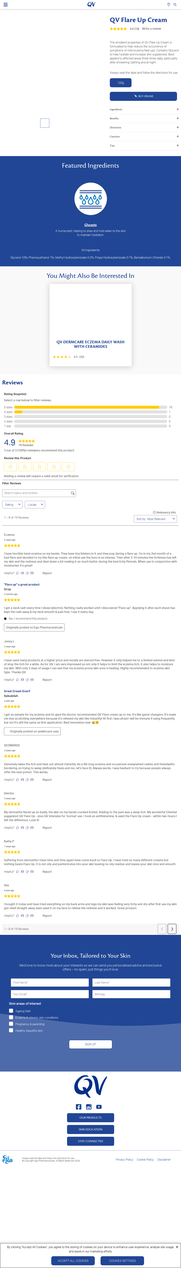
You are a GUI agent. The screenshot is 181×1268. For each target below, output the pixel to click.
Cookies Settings (122, 1262)
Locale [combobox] (36, 504)
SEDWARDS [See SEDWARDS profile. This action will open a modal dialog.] (12, 745)
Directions (144, 127)
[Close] (177, 1248)
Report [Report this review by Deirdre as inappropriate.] (47, 827)
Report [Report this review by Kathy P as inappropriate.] (47, 871)
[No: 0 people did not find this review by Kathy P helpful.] (30, 871)
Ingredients (144, 109)
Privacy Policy (124, 1159)
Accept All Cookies (73, 1262)
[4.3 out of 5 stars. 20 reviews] (68, 357)
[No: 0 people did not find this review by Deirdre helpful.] (30, 827)
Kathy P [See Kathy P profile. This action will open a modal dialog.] (9, 841)
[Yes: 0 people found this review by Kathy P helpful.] (21, 871)
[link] (26, 442)
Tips (144, 145)
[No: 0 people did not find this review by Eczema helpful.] (30, 573)
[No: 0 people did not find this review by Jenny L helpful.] (30, 680)
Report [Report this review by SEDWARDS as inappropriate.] (47, 779)
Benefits (144, 118)
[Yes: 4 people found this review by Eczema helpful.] (21, 573)
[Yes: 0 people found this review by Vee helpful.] (21, 915)
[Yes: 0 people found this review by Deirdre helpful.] (21, 827)
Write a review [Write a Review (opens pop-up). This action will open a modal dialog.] (151, 28)
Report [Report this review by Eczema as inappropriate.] (47, 573)
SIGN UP (90, 1044)
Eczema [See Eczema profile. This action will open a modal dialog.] (9, 534)
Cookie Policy (145, 1159)
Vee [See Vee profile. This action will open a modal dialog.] (6, 885)
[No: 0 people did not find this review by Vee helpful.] (30, 915)
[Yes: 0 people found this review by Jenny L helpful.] (21, 680)
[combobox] (159, 519)
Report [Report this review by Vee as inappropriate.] (47, 915)
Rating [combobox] (13, 504)
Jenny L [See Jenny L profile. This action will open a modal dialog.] (9, 641)
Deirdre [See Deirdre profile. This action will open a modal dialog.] (9, 793)
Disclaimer (164, 1159)
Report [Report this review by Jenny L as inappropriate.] (47, 680)
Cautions (144, 136)
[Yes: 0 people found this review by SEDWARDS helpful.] (21, 779)
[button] (10, 466)
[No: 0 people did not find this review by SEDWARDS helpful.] (30, 779)
